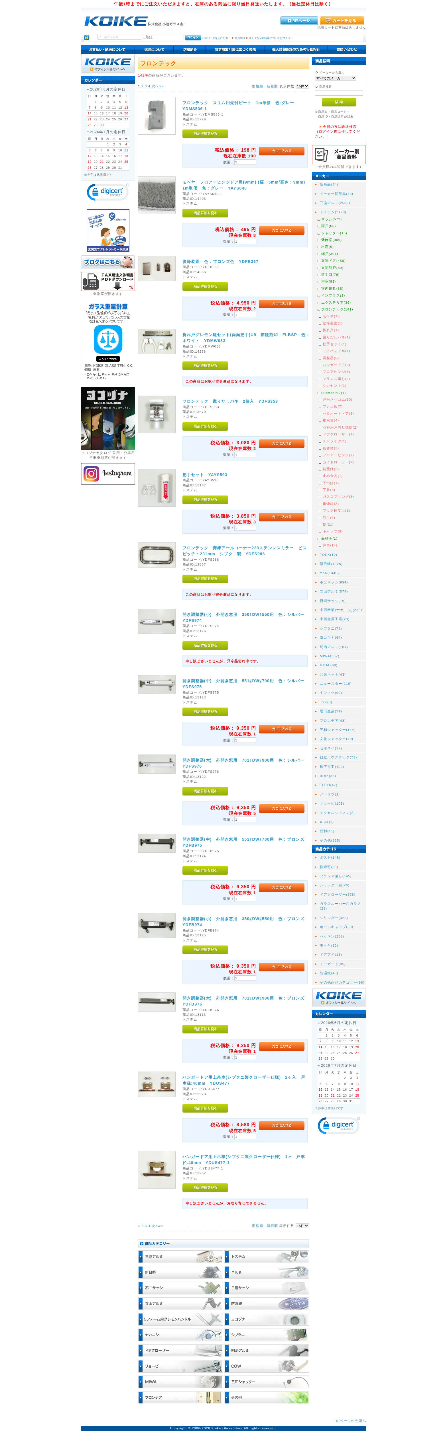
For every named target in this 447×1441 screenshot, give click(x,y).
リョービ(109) (332, 803)
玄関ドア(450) (333, 260)
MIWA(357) (330, 656)
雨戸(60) (328, 226)
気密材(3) (331, 448)
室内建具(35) (332, 288)
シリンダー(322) (334, 918)
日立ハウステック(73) (338, 757)
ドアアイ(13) (331, 954)
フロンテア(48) (333, 720)
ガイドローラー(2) (338, 462)
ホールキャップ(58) (336, 927)
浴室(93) (328, 281)
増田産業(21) (331, 711)
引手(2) (329, 517)
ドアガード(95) (333, 964)
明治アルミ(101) (334, 647)
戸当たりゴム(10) (337, 399)
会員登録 (240, 38)
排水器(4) (331, 420)
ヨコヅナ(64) (331, 637)
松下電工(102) (332, 766)
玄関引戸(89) (332, 268)
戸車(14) (330, 545)
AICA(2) (327, 822)
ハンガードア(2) (336, 365)
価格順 (257, 86)
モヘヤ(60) (329, 945)
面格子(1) (329, 538)
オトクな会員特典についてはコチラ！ (271, 38)
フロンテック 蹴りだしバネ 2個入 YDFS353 (230, 401)
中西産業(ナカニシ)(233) (341, 610)
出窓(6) (327, 246)
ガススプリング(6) (338, 496)
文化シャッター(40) (336, 739)
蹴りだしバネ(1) (336, 337)
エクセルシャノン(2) (337, 813)
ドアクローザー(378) (337, 894)
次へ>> (158, 86)
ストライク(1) (334, 441)
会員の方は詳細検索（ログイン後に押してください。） (337, 131)
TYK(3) (326, 702)
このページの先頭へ (349, 1421)
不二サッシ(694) (334, 582)
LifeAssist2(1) (333, 392)
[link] (108, 193)
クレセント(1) (334, 385)
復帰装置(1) (333, 323)
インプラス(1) (333, 295)
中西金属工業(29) (335, 619)
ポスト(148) (330, 857)
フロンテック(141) (337, 309)
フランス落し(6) (336, 379)
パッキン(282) (332, 936)
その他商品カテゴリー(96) (342, 982)
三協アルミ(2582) (335, 203)
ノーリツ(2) (330, 794)
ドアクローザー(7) (338, 434)
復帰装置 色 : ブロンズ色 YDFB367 (220, 261)
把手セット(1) (334, 344)
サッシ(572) (331, 219)
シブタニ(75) (331, 628)
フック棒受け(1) (336, 510)
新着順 (272, 86)
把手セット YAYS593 (204, 474)
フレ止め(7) (333, 406)
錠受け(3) (331, 469)
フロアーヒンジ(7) (338, 455)
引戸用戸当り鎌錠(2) (340, 427)
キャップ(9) (333, 531)
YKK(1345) (329, 573)
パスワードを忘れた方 (215, 38)
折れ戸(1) (331, 330)
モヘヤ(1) (331, 316)
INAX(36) (328, 776)
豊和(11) (327, 831)
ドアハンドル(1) (336, 351)
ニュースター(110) (336, 683)
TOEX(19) (328, 554)
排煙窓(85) (329, 867)
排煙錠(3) (331, 503)
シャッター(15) (334, 233)
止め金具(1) (333, 476)
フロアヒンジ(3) (336, 371)
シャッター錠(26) (335, 885)
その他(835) (330, 840)
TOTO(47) (329, 785)
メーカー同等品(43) (336, 194)
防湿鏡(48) (329, 973)
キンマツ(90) (331, 692)
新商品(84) (329, 184)
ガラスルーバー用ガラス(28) (340, 906)
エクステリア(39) (336, 302)
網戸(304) (329, 254)
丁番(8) (329, 490)
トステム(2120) (333, 212)
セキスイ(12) (331, 748)
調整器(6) (331, 358)
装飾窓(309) (331, 240)
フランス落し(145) (336, 876)
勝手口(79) (330, 274)
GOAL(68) (329, 665)
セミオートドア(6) (338, 413)
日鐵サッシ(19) (333, 601)
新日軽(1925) (331, 564)
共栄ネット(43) (333, 674)
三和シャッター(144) (337, 729)
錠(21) (328, 524)
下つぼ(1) (331, 483)
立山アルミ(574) (334, 591)
